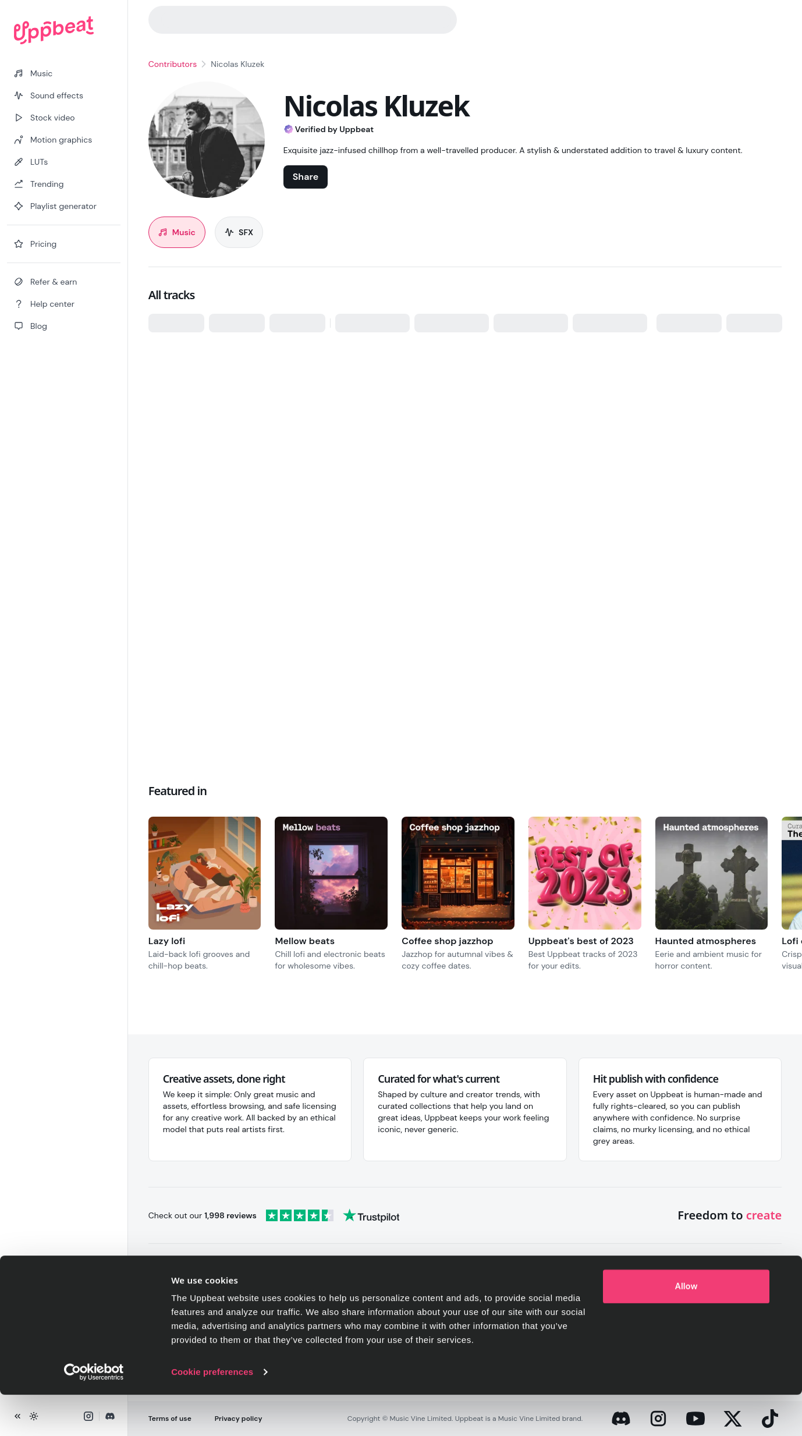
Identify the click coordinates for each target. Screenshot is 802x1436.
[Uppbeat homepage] (63, 30)
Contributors (172, 64)
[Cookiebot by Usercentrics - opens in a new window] (94, 1413)
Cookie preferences (212, 1413)
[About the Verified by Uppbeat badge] (376, 131)
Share (305, 177)
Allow (686, 1328)
